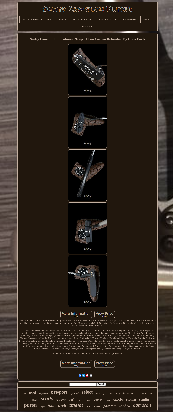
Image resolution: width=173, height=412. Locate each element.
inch (62, 405)
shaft (111, 393)
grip (151, 393)
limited (88, 400)
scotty (47, 398)
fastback (61, 399)
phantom (109, 406)
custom (131, 399)
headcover (129, 393)
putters (79, 401)
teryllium (43, 393)
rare (108, 400)
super (43, 407)
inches (124, 405)
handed (97, 407)
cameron (142, 405)
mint (98, 393)
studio (144, 399)
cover (24, 394)
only (118, 393)
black (35, 400)
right (104, 394)
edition (98, 399)
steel (27, 401)
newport (59, 392)
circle (118, 399)
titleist (76, 405)
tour (51, 405)
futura (142, 393)
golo (88, 406)
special (74, 393)
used (32, 393)
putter (31, 405)
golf (71, 399)
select (87, 392)
